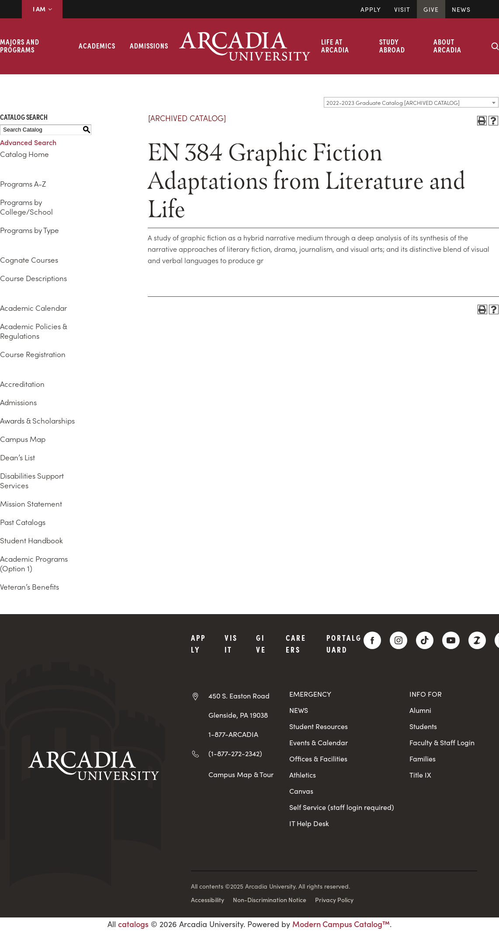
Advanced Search (28, 142)
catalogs (133, 923)
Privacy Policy (334, 899)
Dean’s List (17, 457)
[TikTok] (424, 640)
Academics (97, 45)
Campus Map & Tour (241, 774)
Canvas (301, 791)
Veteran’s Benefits (29, 586)
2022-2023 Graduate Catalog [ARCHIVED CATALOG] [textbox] (393, 102)
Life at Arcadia (335, 45)
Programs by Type (29, 230)
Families (422, 758)
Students (423, 726)
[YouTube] (451, 640)
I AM (42, 8)
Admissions (149, 45)
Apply (370, 9)
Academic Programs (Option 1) (34, 563)
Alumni (420, 710)
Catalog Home (24, 154)
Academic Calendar (33, 308)
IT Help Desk (309, 823)
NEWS (298, 710)
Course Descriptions (33, 278)
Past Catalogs (22, 522)
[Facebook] (372, 640)
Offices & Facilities (318, 758)
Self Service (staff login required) (341, 807)
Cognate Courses (29, 259)
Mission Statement (31, 503)
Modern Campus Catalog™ (341, 923)
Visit (402, 9)
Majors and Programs (19, 45)
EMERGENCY (310, 694)
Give (431, 9)
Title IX (420, 774)
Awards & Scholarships (37, 420)
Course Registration (33, 354)
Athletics (302, 774)
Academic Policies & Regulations (33, 330)
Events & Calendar (318, 742)
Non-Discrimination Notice (269, 899)
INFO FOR (425, 694)
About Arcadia (447, 45)
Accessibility (207, 899)
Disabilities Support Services (32, 480)
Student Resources (318, 726)
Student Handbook (31, 540)
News (461, 9)
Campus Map (22, 439)
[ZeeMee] (477, 640)
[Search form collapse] (495, 46)
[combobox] (411, 102)
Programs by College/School (26, 206)
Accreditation (22, 384)
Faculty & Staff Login (442, 742)
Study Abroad (392, 45)
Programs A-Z (23, 183)
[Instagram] (398, 640)
